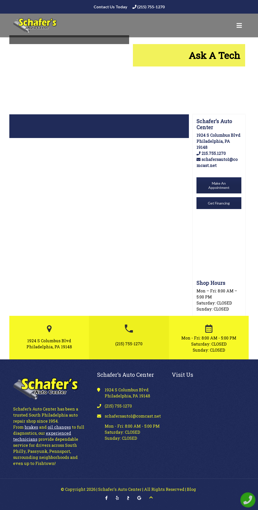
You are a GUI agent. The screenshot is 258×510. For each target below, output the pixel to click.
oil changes (59, 427)
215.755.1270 (211, 153)
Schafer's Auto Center (119, 489)
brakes (31, 427)
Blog (191, 489)
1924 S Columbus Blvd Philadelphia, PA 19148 (218, 141)
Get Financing (219, 203)
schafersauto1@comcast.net (133, 416)
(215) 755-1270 (148, 6)
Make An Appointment (219, 185)
